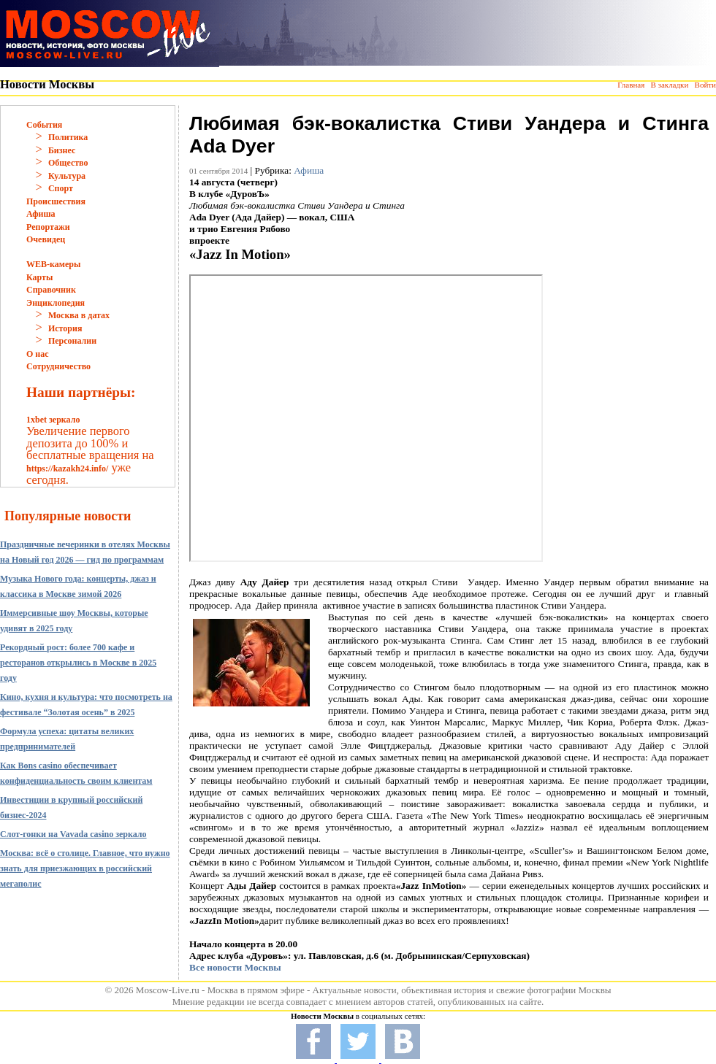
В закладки (669, 84)
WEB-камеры (53, 264)
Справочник (51, 290)
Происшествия (55, 201)
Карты (39, 277)
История (65, 328)
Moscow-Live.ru (167, 989)
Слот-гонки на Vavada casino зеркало (73, 834)
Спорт (60, 188)
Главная (630, 84)
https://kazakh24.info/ (67, 468)
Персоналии (72, 341)
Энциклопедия (55, 303)
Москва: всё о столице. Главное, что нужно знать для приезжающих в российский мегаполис (85, 868)
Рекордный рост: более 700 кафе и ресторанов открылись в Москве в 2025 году (78, 662)
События (44, 125)
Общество (68, 163)
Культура (66, 176)
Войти (705, 84)
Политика (68, 137)
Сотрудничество (58, 366)
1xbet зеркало (53, 420)
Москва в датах (79, 315)
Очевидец (45, 239)
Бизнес (61, 150)
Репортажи (48, 227)
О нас (37, 354)
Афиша (41, 214)
